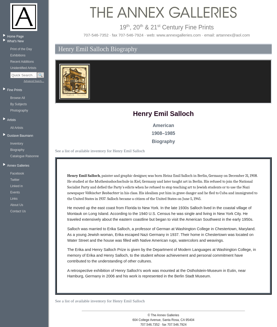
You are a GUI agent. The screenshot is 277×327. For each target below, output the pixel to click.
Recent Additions (22, 62)
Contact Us (18, 211)
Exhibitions (17, 55)
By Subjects (18, 104)
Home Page (15, 36)
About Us (16, 205)
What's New (15, 41)
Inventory (16, 143)
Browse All (17, 98)
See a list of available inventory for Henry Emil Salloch (100, 151)
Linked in (16, 186)
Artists (11, 120)
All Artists (16, 128)
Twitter (14, 180)
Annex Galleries (18, 165)
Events (15, 192)
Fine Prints (14, 90)
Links (14, 199)
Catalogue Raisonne (24, 156)
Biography (17, 150)
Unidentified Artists (23, 68)
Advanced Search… (34, 81)
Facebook (17, 173)
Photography (19, 110)
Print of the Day (21, 49)
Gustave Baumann (20, 136)
